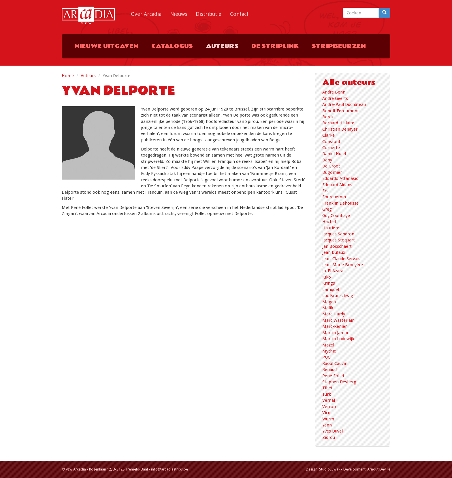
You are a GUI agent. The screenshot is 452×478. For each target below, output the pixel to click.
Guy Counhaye (336, 215)
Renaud (329, 369)
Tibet (327, 388)
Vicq (326, 412)
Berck (328, 116)
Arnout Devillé (378, 469)
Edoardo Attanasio (340, 178)
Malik (327, 308)
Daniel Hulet (334, 153)
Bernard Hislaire (338, 122)
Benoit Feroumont (340, 110)
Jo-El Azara (332, 270)
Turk (326, 394)
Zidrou (328, 437)
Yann (327, 425)
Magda (329, 301)
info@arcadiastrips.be (169, 469)
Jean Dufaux (333, 252)
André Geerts (335, 98)
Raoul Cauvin (334, 363)
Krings (328, 283)
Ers (325, 190)
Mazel (328, 345)
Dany (327, 160)
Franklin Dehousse (340, 203)
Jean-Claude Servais (341, 258)
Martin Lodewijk (338, 338)
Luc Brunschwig (337, 295)
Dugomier (332, 172)
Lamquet (331, 289)
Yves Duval (332, 431)
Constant (331, 141)
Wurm (328, 419)
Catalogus (172, 46)
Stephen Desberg (339, 381)
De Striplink (275, 46)
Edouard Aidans (337, 184)
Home (68, 75)
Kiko (326, 277)
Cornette (331, 147)
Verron (329, 406)
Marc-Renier (334, 326)
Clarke (328, 135)
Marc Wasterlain (338, 320)
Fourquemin (334, 196)
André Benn (333, 92)
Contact (239, 14)
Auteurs (222, 46)
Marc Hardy (333, 314)
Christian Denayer (339, 129)
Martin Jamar (335, 332)
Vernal (328, 400)
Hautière (330, 228)
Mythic (329, 351)
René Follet (333, 375)
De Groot (331, 166)
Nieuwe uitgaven (106, 46)
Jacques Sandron (338, 234)
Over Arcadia (146, 14)
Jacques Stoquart (338, 240)
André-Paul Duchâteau (344, 104)
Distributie (208, 14)
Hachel (329, 221)
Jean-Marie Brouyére (342, 264)
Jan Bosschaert (337, 246)
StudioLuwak (329, 469)
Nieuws (178, 14)
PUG (326, 357)
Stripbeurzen (339, 46)
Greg (327, 209)
